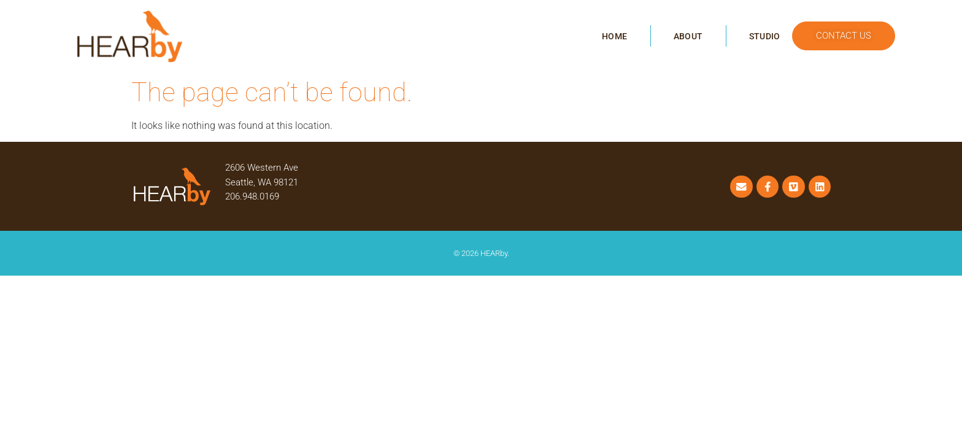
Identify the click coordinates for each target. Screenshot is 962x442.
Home (614, 36)
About (688, 36)
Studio (764, 36)
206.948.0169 (252, 196)
